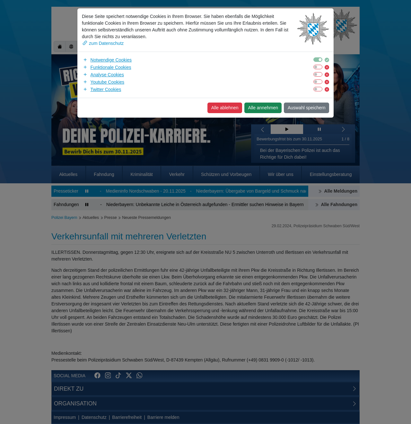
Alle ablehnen (225, 107)
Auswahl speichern (307, 107)
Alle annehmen (263, 107)
